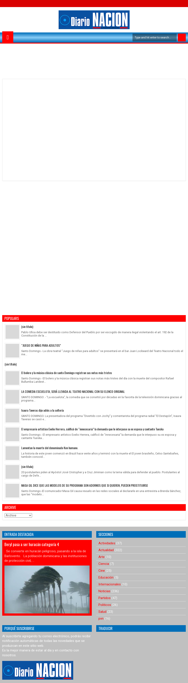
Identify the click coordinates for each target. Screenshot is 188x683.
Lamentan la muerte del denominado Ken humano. (49, 447)
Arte (101, 557)
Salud (102, 612)
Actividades (106, 543)
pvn (101, 619)
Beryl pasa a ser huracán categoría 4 (31, 544)
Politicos (104, 605)
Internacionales (109, 584)
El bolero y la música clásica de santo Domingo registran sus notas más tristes (66, 372)
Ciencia (103, 564)
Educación (105, 577)
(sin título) (27, 326)
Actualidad (106, 550)
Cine (101, 571)
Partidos (104, 598)
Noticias (104, 591)
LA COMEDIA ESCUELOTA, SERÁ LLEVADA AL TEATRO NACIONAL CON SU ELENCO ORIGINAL (73, 391)
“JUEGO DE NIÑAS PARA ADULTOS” (41, 345)
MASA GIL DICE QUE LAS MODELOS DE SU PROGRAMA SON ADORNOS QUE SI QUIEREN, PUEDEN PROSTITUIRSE (84, 485)
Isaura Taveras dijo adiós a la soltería (42, 410)
